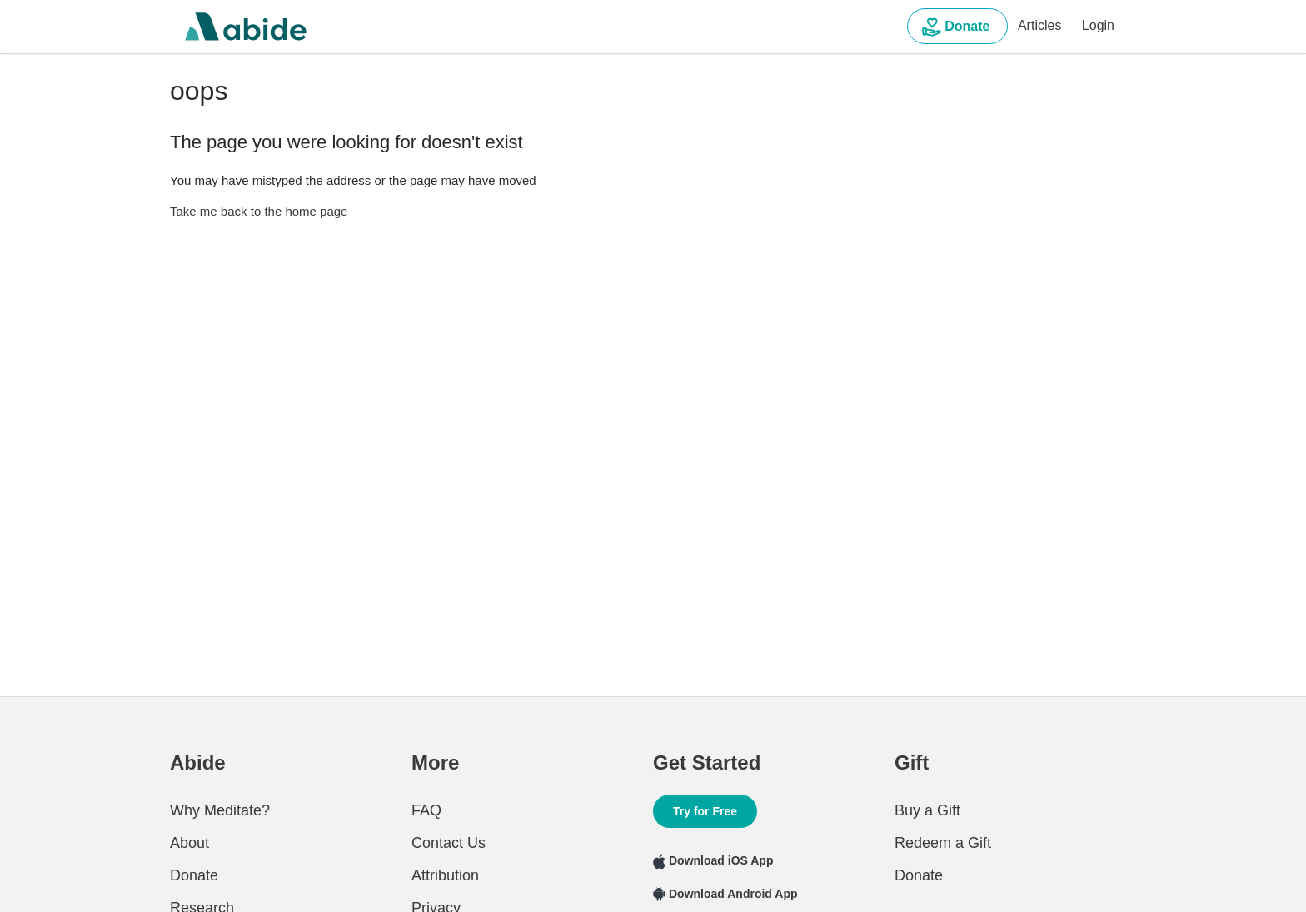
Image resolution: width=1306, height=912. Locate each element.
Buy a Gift (927, 810)
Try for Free (705, 811)
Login (1098, 25)
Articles (1039, 25)
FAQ (426, 810)
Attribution (445, 875)
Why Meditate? (220, 810)
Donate (957, 27)
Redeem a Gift (943, 843)
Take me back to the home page (258, 211)
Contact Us (448, 843)
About (189, 843)
